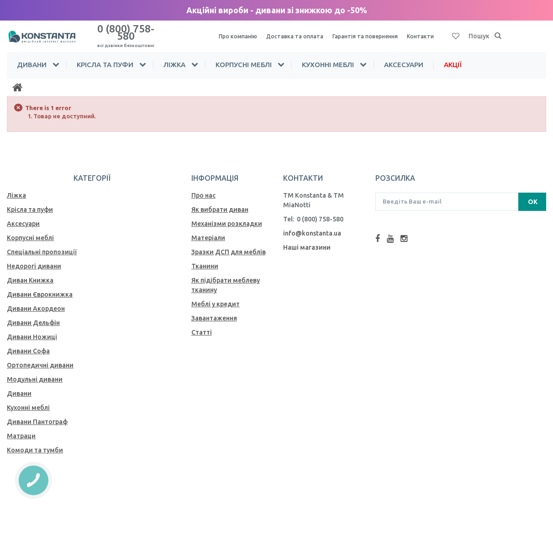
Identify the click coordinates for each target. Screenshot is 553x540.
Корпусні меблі (244, 56)
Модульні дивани (35, 371)
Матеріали (208, 229)
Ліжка (174, 56)
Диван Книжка (30, 272)
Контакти (437, 32)
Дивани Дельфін (33, 314)
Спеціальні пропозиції (42, 243)
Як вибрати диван (219, 201)
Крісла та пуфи (105, 56)
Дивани (32, 56)
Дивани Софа (28, 342)
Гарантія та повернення (377, 32)
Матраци (21, 427)
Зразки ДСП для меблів (228, 243)
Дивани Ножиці (32, 328)
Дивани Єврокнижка (40, 286)
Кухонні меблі (328, 56)
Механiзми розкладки (226, 215)
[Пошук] (498, 32)
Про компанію (240, 32)
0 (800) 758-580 (126, 31)
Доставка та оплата (301, 32)
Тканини (204, 258)
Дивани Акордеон (36, 300)
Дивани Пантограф (37, 413)
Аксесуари (403, 56)
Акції (453, 56)
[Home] (17, 79)
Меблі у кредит (215, 295)
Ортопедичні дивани (40, 357)
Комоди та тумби (35, 442)
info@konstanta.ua (312, 225)
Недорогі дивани (34, 258)
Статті (201, 324)
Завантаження (214, 310)
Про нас (203, 187)
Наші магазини (307, 239)
